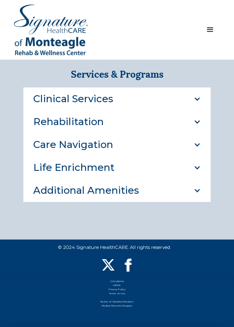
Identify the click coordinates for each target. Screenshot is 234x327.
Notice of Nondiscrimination (117, 302)
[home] (51, 29)
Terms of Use (117, 294)
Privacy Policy (117, 290)
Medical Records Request (117, 306)
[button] (210, 30)
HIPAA (116, 286)
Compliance (117, 281)
